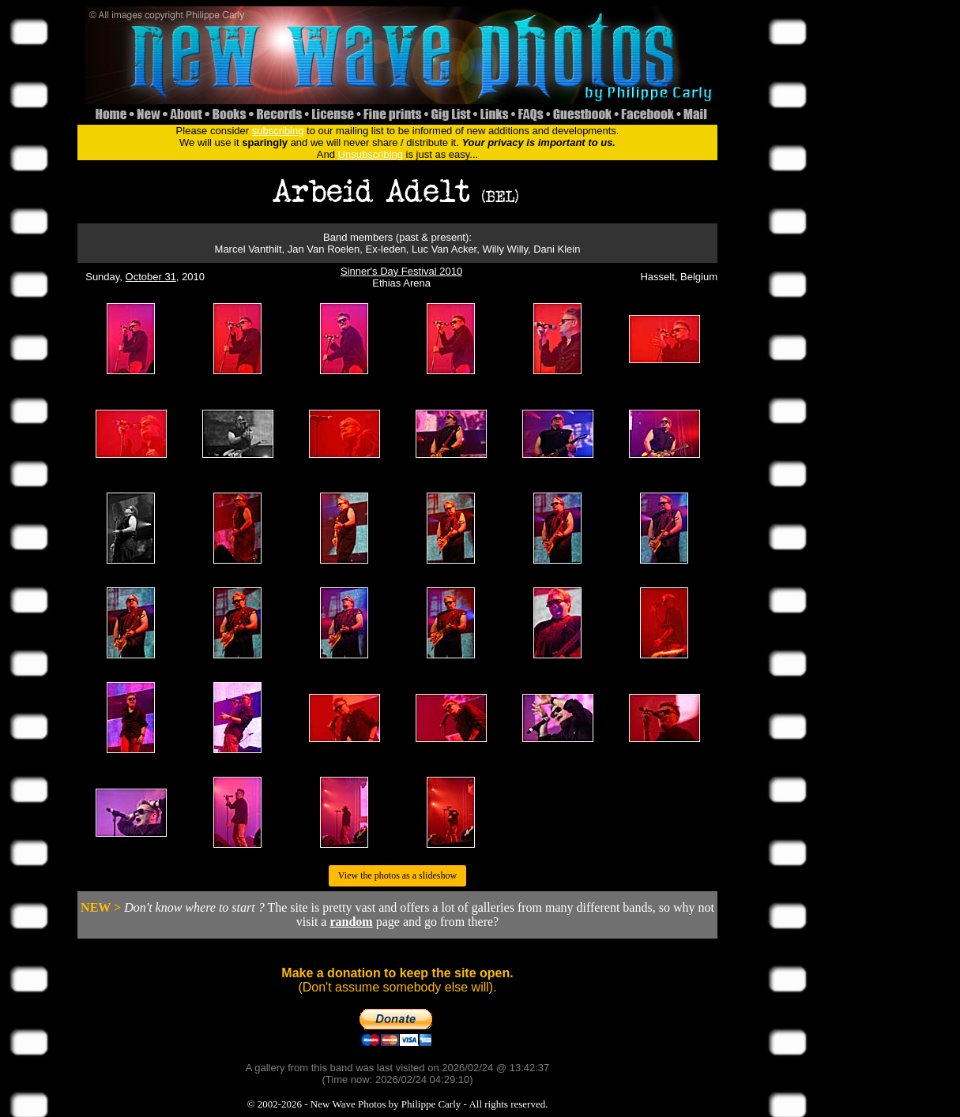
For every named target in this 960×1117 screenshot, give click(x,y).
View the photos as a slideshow (397, 875)
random (350, 921)
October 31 (151, 277)
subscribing (278, 131)
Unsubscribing (370, 154)
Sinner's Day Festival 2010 (401, 271)
